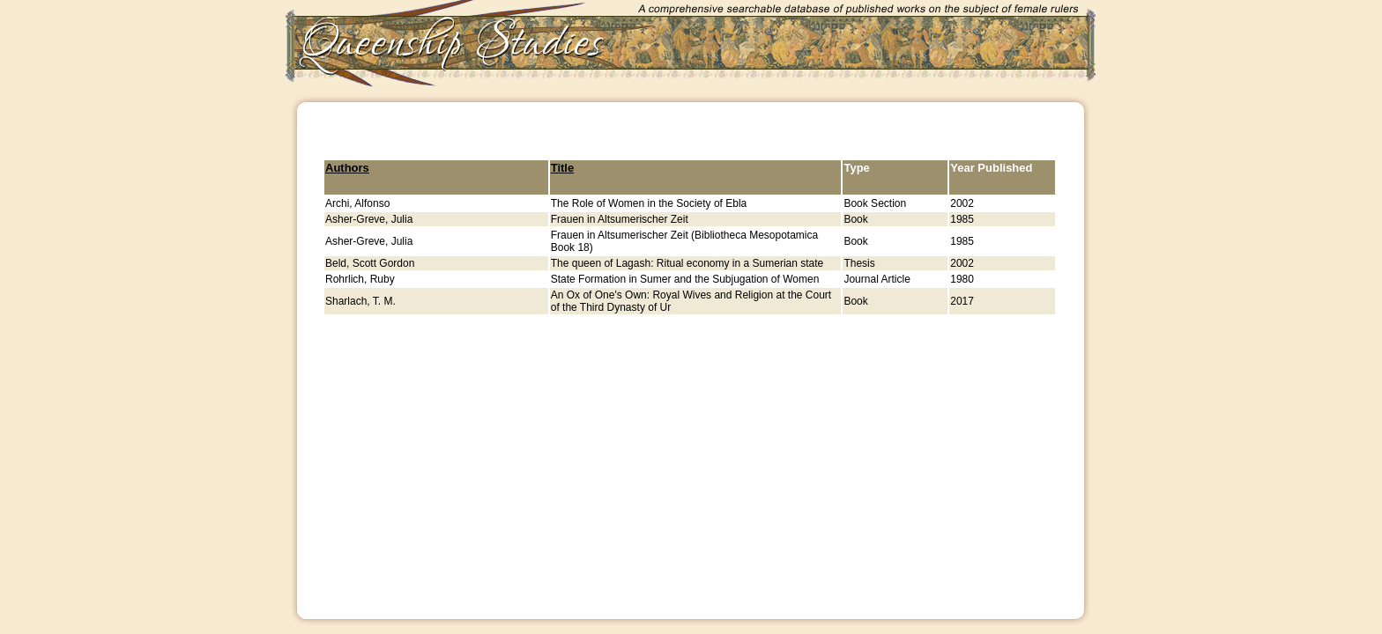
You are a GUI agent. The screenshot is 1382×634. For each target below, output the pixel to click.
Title (563, 167)
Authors (347, 167)
